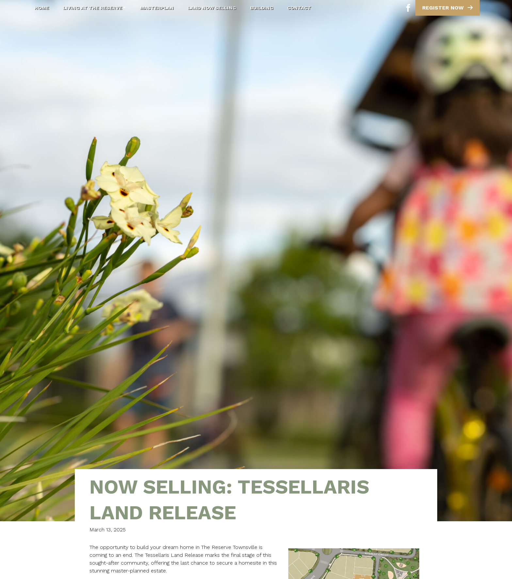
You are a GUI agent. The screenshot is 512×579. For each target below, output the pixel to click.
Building (261, 7)
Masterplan (157, 7)
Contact (299, 7)
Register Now (448, 7)
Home (42, 7)
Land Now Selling (212, 7)
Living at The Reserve (94, 7)
